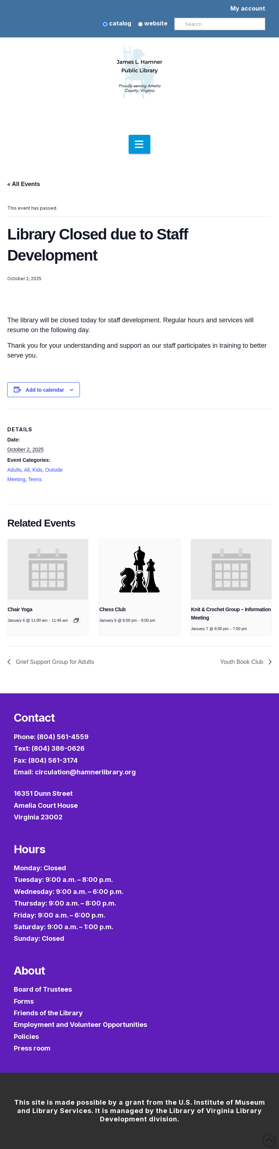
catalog (117, 23)
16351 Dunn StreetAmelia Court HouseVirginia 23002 (46, 805)
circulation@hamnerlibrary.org (85, 772)
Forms (24, 1001)
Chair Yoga (20, 609)
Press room (32, 1048)
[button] (139, 144)
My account (247, 8)
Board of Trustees (43, 989)
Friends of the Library (48, 1013)
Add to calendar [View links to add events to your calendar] (45, 390)
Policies (26, 1036)
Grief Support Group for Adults (54, 662)
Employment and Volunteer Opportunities (80, 1024)
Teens (34, 479)
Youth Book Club (242, 662)
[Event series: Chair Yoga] (76, 620)
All (27, 470)
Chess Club (112, 609)
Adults (14, 470)
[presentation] (48, 569)
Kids (37, 470)
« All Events (23, 184)
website (152, 23)
